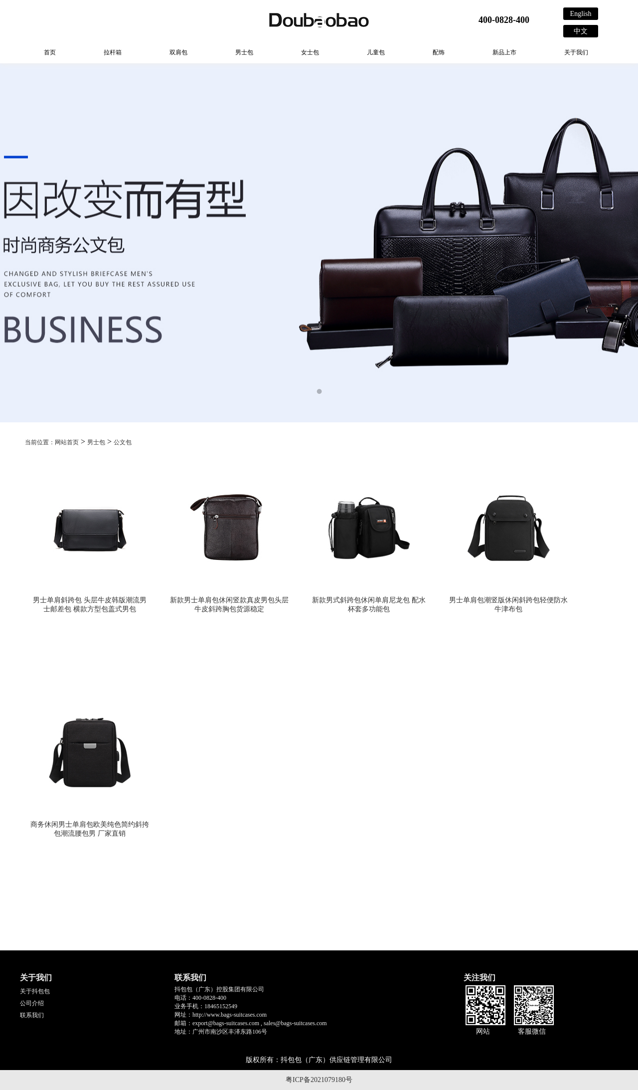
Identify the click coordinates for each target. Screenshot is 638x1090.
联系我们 (32, 1015)
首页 (50, 52)
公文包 (123, 442)
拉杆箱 (113, 52)
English (581, 13)
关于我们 (576, 52)
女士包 (310, 52)
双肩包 (178, 52)
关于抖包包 (35, 991)
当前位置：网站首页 (52, 442)
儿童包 (376, 52)
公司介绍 (32, 1003)
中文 (581, 31)
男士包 (244, 52)
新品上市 (504, 52)
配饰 (439, 52)
